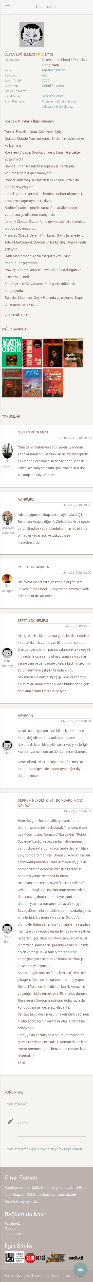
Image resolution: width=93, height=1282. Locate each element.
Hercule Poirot (52, 96)
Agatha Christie (53, 70)
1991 (46, 80)
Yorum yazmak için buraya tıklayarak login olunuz (45, 1149)
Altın (45, 75)
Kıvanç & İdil (25, 1276)
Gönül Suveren (53, 86)
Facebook (12, 1223)
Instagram (13, 1234)
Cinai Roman (46, 7)
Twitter (10, 1229)
